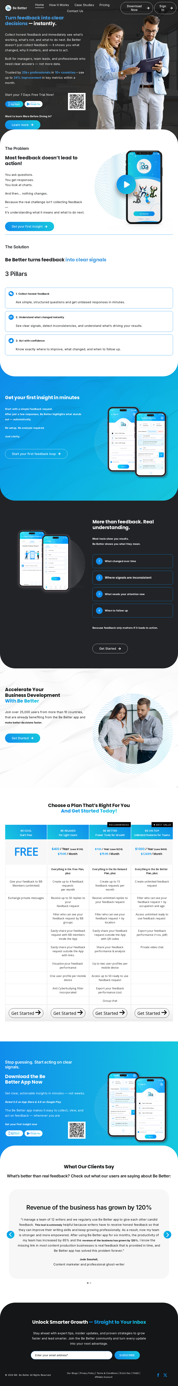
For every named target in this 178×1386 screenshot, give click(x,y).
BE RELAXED (68, 830)
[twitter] (165, 1375)
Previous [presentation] (10, 1234)
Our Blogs (72, 1373)
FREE (26, 851)
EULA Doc (125, 1373)
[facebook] (158, 1375)
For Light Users (68, 835)
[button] (87, 1283)
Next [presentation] (167, 1234)
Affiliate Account (104, 1377)
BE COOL (25, 830)
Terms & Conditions (107, 1373)
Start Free (26, 835)
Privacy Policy (87, 1373)
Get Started (26, 1013)
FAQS (136, 1373)
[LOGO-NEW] (16, 6)
